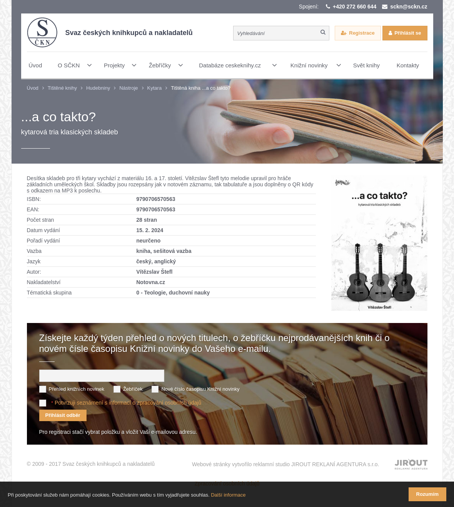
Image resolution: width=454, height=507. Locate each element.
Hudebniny (98, 88)
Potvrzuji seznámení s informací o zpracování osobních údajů (128, 403)
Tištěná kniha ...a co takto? (200, 88)
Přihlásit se (407, 33)
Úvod (32, 88)
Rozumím (427, 494)
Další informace (228, 495)
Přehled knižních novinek (77, 389)
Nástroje (128, 88)
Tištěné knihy (62, 88)
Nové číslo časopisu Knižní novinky (200, 389)
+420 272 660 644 (354, 6)
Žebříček (133, 389)
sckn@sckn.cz (408, 6)
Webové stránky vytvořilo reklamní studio (285, 464)
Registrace (361, 33)
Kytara (154, 88)
